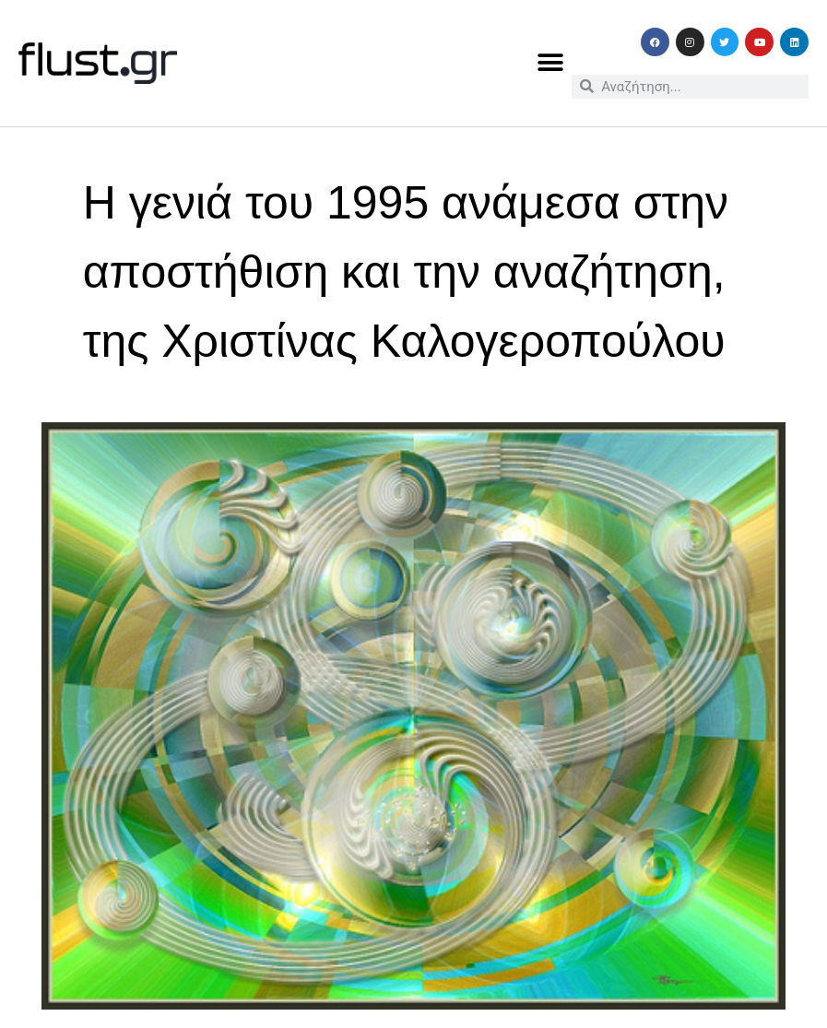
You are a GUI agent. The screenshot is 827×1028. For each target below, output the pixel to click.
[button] (551, 63)
